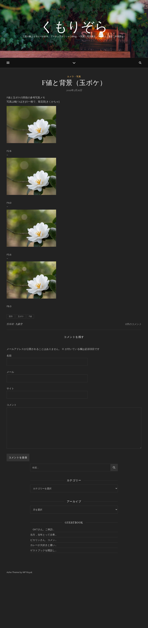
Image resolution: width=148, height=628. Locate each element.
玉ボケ (21, 316)
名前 (9, 355)
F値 (30, 316)
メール (10, 371)
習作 (11, 316)
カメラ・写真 (74, 76)
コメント (11, 404)
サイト (10, 388)
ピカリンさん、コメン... (43, 540)
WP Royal (27, 572)
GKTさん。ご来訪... (42, 529)
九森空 (19, 323)
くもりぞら (74, 26)
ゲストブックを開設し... (43, 550)
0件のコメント (133, 324)
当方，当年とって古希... (43, 534)
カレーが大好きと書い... (43, 545)
